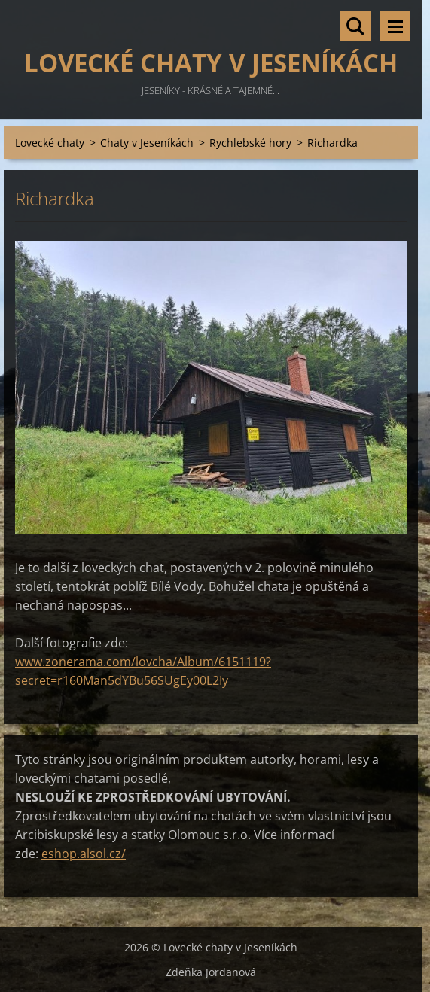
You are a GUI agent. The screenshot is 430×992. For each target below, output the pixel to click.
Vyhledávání (355, 26)
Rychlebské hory (250, 142)
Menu (395, 26)
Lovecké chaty (49, 142)
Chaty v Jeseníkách (147, 142)
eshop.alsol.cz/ (83, 853)
